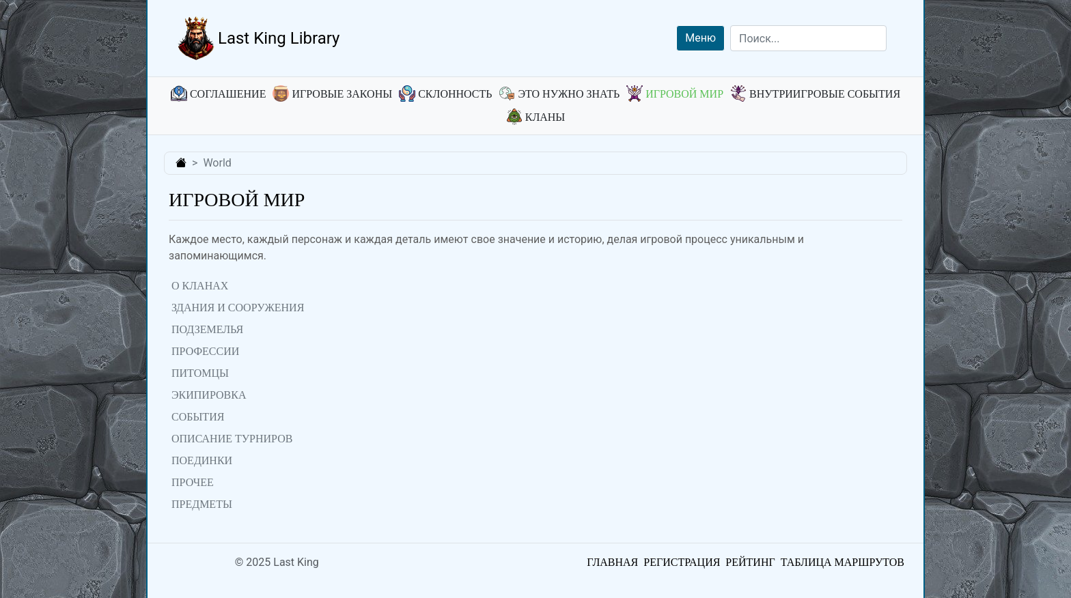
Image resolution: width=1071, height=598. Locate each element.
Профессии (205, 351)
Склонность (445, 94)
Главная (612, 562)
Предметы (201, 504)
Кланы (536, 117)
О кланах (199, 285)
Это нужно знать (559, 94)
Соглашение (218, 94)
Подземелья (207, 329)
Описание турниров (231, 438)
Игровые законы (332, 94)
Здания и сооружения (237, 307)
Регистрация (681, 562)
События (197, 417)
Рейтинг (750, 562)
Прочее (192, 482)
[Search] (808, 38)
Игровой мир (674, 94)
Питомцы (200, 373)
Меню (700, 37)
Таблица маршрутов (842, 562)
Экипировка (208, 395)
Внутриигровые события (815, 94)
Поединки (201, 460)
